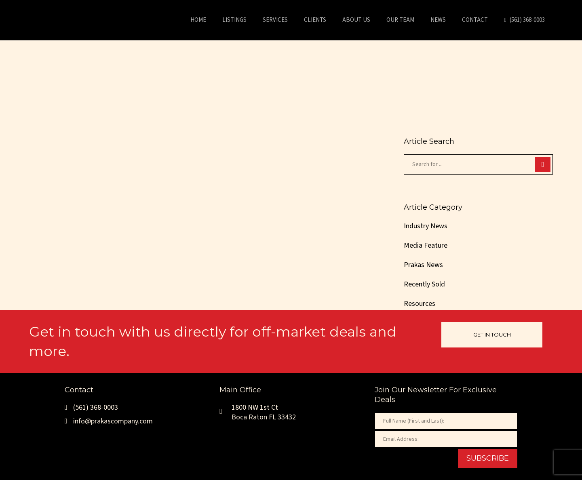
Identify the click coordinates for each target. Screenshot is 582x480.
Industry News (425, 226)
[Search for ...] (478, 164)
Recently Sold (424, 284)
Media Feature (425, 245)
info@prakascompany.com (109, 421)
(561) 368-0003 (91, 407)
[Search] (542, 164)
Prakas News (423, 265)
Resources (419, 304)
